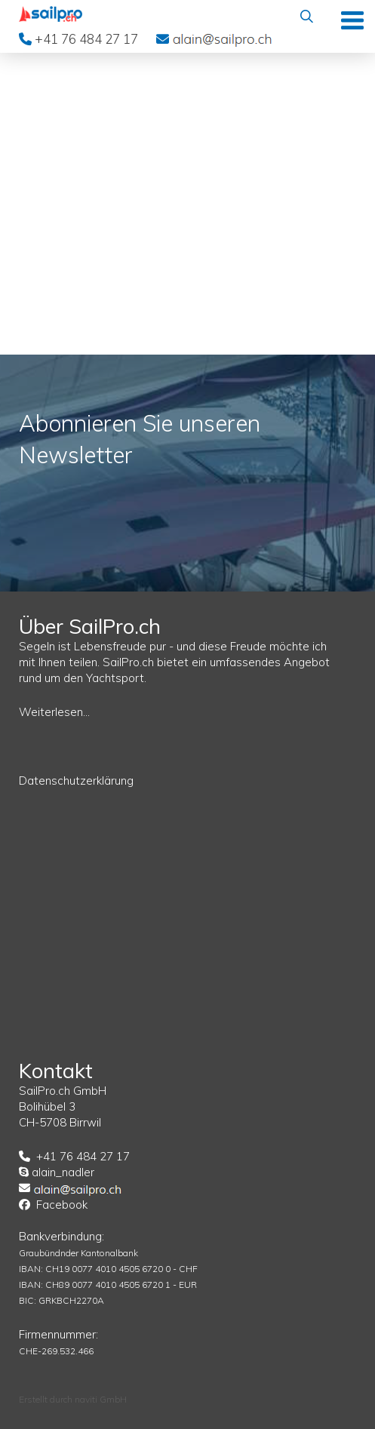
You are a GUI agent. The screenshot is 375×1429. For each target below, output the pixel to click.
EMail (222, 38)
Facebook (62, 1204)
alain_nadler (63, 1172)
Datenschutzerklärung (76, 780)
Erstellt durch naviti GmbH (73, 1399)
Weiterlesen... (54, 712)
